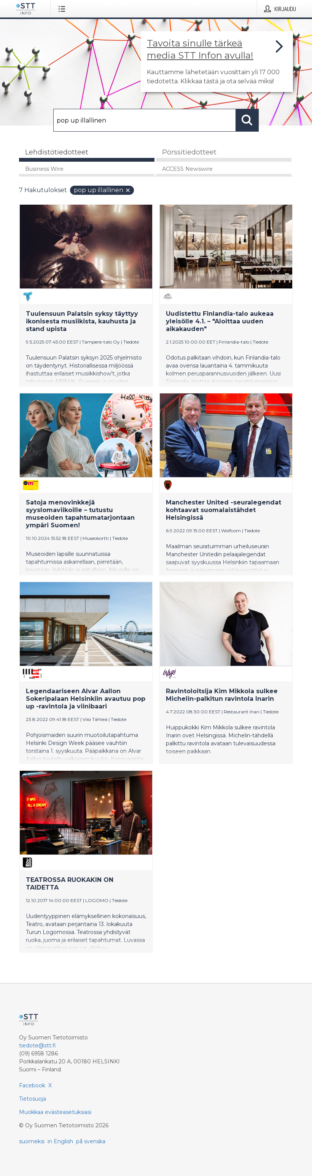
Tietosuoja (32, 1098)
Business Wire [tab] (44, 168)
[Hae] (144, 120)
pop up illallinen (102, 190)
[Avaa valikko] (63, 9)
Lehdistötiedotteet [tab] (56, 152)
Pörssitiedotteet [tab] (189, 152)
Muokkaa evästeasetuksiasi (55, 1112)
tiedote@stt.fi (37, 1045)
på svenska (90, 1141)
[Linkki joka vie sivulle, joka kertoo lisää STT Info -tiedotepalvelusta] (217, 61)
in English (60, 1141)
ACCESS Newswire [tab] (187, 168)
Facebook (32, 1085)
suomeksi (32, 1141)
